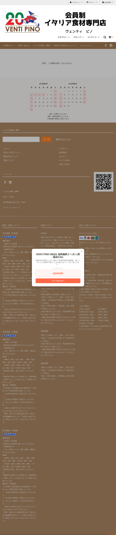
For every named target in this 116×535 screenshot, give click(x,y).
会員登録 (108, 2)
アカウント (76, 2)
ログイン (92, 2)
